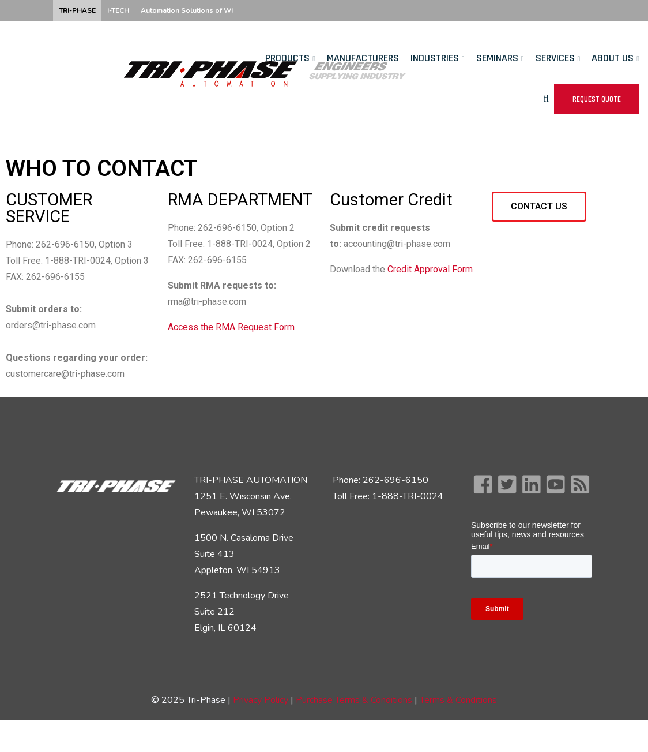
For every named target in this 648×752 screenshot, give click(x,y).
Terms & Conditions (458, 700)
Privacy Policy (260, 700)
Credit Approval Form (430, 269)
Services (555, 58)
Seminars (497, 58)
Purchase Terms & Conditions (355, 700)
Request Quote (596, 99)
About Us (613, 58)
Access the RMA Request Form (231, 326)
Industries (434, 58)
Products (287, 58)
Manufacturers (363, 58)
